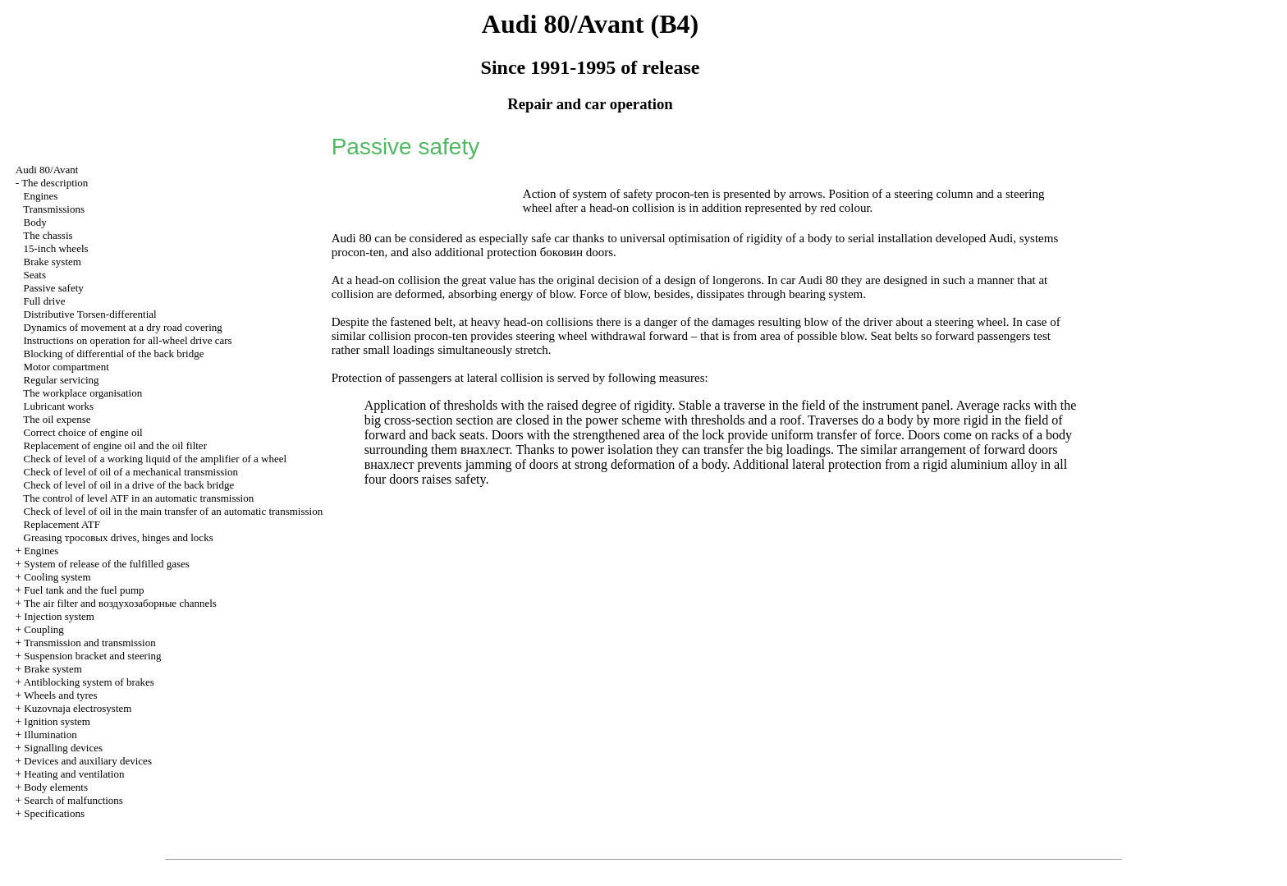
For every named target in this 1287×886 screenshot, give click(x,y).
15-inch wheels (56, 248)
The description (54, 183)
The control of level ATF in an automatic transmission (138, 498)
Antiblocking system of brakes (89, 682)
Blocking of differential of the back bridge (114, 353)
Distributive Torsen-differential (90, 314)
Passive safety (54, 288)
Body (35, 222)
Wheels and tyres (61, 695)
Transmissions (54, 209)
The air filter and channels (120, 603)
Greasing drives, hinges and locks (118, 537)
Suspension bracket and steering (92, 656)
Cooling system (57, 577)
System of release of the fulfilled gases (106, 564)
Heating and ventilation (74, 774)
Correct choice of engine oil (83, 432)
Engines (41, 196)
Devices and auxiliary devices (88, 761)
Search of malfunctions (73, 800)
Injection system (59, 616)
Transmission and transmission (90, 642)
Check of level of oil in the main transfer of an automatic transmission (173, 511)
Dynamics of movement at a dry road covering (123, 327)
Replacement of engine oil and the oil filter (115, 445)
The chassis (47, 235)
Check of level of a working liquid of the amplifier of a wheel (155, 458)
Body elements (56, 787)
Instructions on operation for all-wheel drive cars (128, 340)
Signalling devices (63, 747)
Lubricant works (59, 406)
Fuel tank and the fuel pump (84, 590)
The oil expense (56, 419)
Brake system (52, 261)
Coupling (43, 629)
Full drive (45, 301)
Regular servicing (61, 380)
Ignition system (57, 721)
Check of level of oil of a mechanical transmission (131, 472)
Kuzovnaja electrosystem (77, 708)
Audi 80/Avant (47, 169)
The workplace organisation (82, 393)
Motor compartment (66, 366)
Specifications (54, 813)
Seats (35, 275)
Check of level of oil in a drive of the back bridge (129, 485)
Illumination (50, 734)
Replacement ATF (62, 524)
